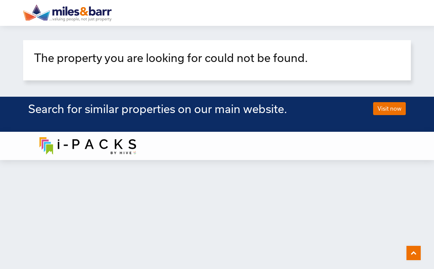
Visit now (389, 108)
